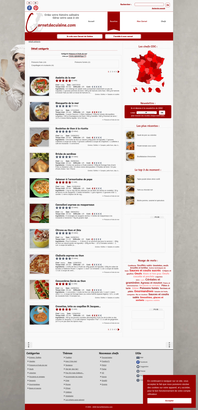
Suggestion (142, 367)
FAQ (139, 376)
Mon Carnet (142, 21)
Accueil (91, 21)
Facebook (141, 362)
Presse (140, 371)
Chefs (163, 21)
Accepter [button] (169, 401)
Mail (139, 357)
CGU (140, 380)
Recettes (113, 21)
